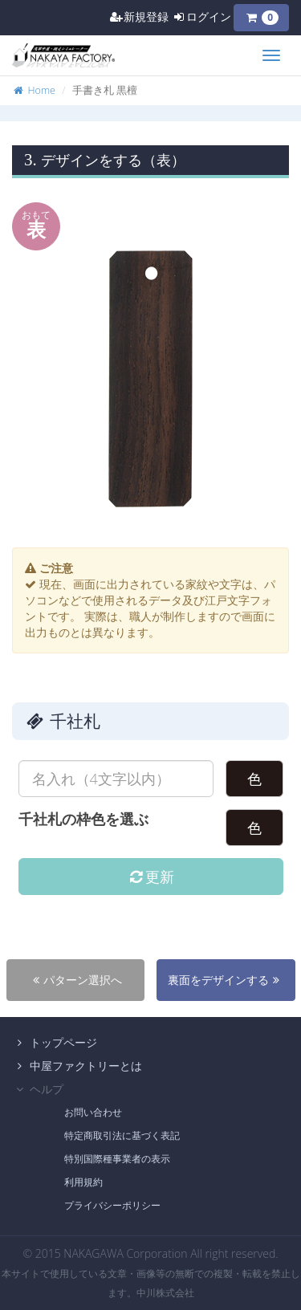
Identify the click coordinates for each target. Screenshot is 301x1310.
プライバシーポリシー (112, 1205)
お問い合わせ (93, 1112)
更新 (150, 876)
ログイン (201, 16)
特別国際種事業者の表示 (117, 1159)
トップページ (54, 1042)
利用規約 (83, 1182)
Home (33, 90)
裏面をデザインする (225, 979)
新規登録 (139, 16)
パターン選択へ (75, 979)
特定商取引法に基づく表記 (122, 1135)
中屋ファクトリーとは (77, 1065)
